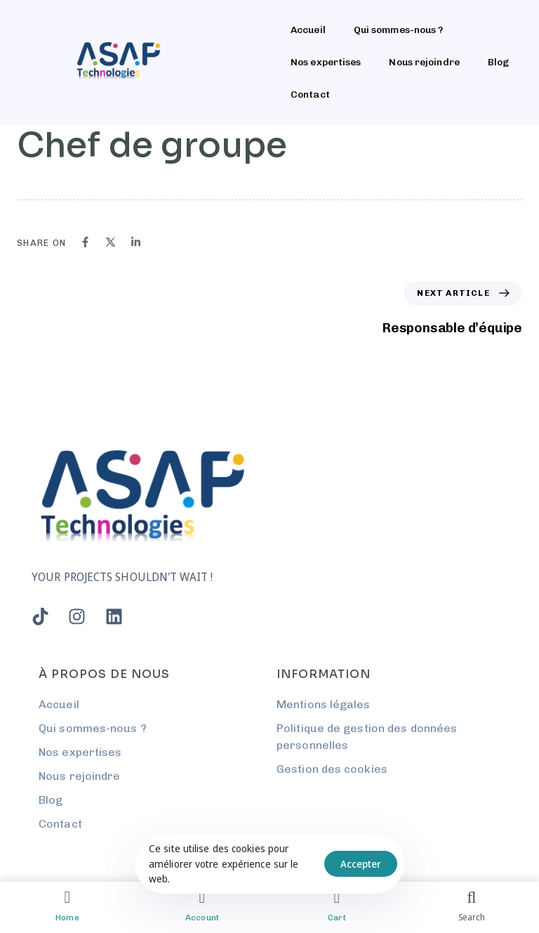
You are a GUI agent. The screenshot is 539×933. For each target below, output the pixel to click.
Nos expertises (326, 62)
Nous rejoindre (424, 62)
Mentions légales (324, 704)
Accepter (360, 863)
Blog (498, 62)
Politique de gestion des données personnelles (367, 737)
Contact (310, 94)
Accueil (308, 30)
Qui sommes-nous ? (399, 30)
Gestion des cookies (332, 769)
